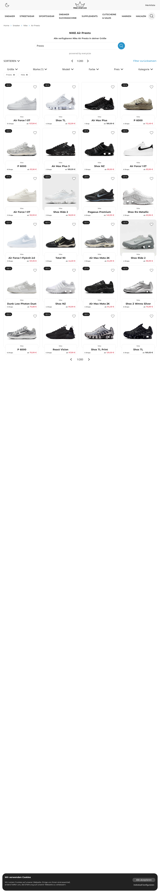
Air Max (70, 27)
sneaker (16, 36)
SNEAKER (10, 16)
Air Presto (59, 27)
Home (6, 36)
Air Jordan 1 (99, 27)
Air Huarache (33, 27)
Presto (10, 85)
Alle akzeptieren (144, 879)
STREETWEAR (27, 16)
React (112, 27)
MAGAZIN (141, 16)
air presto (35, 36)
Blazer (138, 27)
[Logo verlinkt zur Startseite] (80, 5)
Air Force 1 (18, 27)
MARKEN (126, 16)
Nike (24, 85)
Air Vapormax (84, 27)
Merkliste (150, 5)
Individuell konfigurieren (144, 885)
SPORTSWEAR (46, 16)
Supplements (90, 16)
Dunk (47, 27)
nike (25, 36)
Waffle (125, 27)
